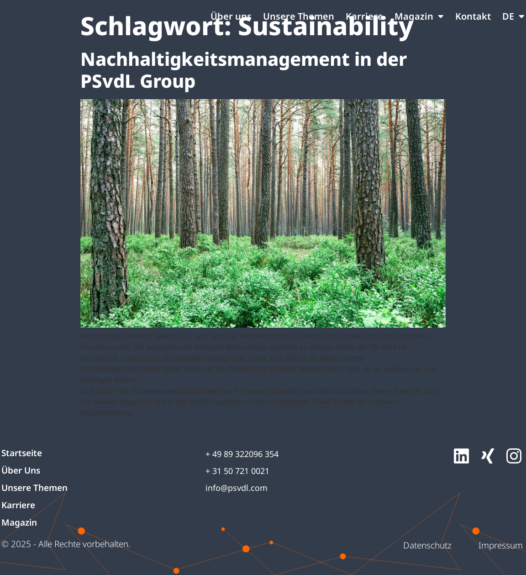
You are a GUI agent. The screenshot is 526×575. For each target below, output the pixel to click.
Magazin (419, 16)
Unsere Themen (298, 16)
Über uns (231, 16)
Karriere (364, 16)
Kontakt (473, 16)
